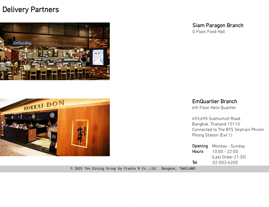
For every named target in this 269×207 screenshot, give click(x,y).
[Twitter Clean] (240, 201)
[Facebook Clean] (233, 201)
